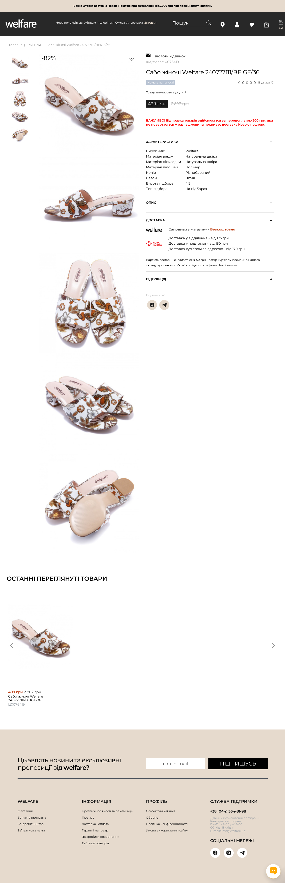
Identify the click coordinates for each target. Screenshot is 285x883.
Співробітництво (30, 824)
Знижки (150, 22)
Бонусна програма (32, 817)
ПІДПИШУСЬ (238, 763)
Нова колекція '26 (69, 22)
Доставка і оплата (95, 824)
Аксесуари (134, 22)
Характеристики (162, 142)
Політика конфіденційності (167, 824)
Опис (151, 203)
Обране (152, 817)
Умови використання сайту (167, 830)
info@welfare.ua (233, 831)
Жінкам (90, 22)
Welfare (191, 151)
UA (281, 28)
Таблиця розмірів (95, 843)
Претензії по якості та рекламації (107, 811)
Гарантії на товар (95, 830)
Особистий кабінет (160, 811)
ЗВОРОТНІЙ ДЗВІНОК (170, 56)
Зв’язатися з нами (31, 830)
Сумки (120, 22)
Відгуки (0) (266, 82)
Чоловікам (106, 22)
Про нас (88, 817)
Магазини (25, 811)
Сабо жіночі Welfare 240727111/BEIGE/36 (78, 45)
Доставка (155, 220)
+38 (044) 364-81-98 (228, 811)
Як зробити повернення (100, 836)
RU (281, 21)
